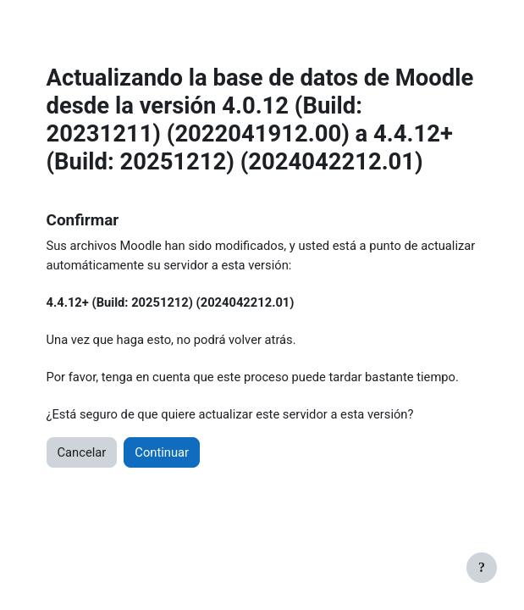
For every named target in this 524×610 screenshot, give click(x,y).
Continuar (162, 452)
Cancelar (82, 452)
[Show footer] (481, 567)
